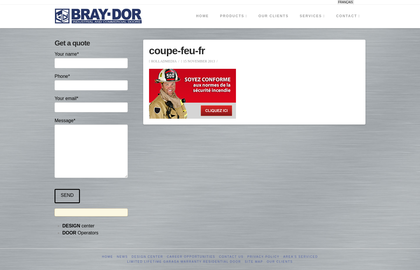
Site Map (254, 261)
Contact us (231, 256)
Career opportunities (191, 256)
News (122, 256)
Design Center (147, 256)
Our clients (280, 261)
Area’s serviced (300, 256)
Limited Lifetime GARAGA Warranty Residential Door (184, 261)
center (78, 225)
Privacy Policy (263, 256)
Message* (91, 124)
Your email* (91, 103)
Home (107, 256)
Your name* (91, 59)
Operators (80, 232)
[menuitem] (346, 2)
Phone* (91, 81)
